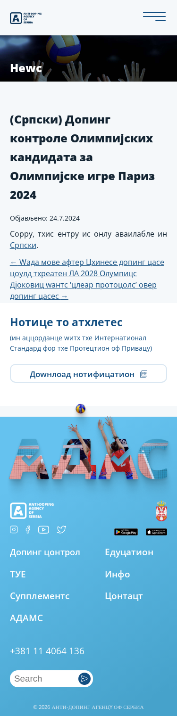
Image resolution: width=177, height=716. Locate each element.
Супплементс (39, 595)
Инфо (117, 574)
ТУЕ (18, 574)
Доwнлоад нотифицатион (88, 373)
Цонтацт (124, 595)
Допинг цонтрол (45, 552)
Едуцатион (129, 552)
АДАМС (26, 618)
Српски (23, 245)
